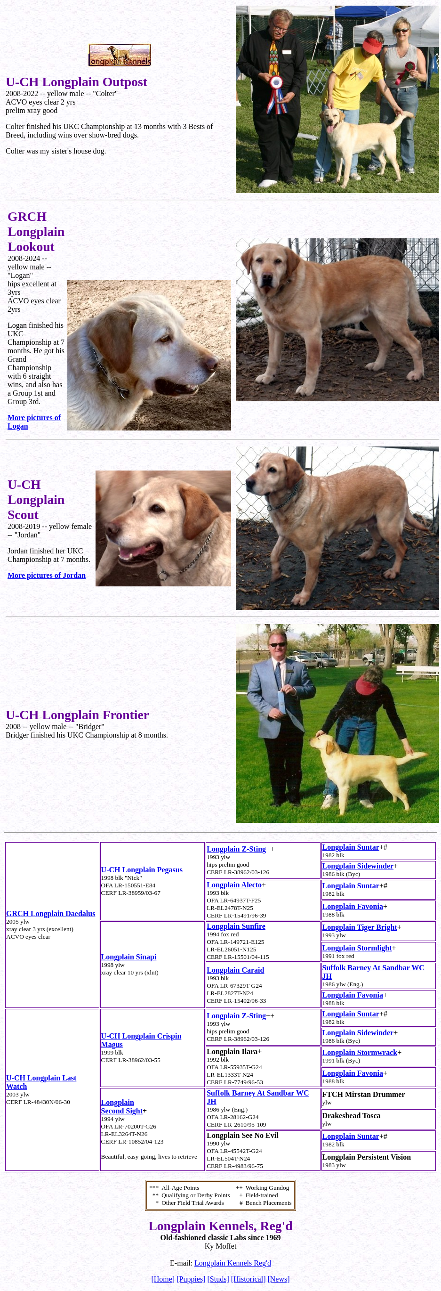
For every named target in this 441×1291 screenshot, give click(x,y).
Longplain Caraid (235, 970)
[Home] (163, 1279)
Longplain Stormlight (357, 948)
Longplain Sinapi (129, 957)
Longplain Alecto (234, 885)
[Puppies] (190, 1279)
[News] (278, 1279)
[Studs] (218, 1279)
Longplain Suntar (350, 847)
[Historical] (248, 1279)
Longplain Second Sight (122, 1106)
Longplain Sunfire (236, 926)
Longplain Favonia (352, 906)
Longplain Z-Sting (236, 849)
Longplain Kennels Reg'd (232, 1263)
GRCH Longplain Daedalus (50, 913)
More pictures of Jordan (47, 575)
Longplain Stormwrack (360, 1052)
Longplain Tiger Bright (359, 927)
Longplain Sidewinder (358, 866)
